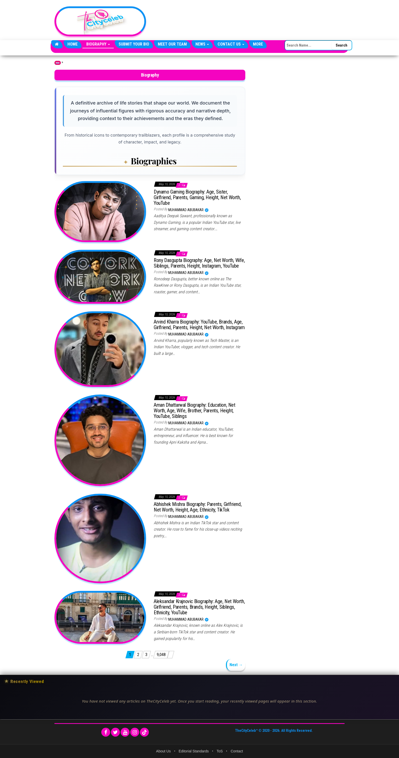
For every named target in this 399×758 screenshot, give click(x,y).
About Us (163, 751)
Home (72, 44)
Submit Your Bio (134, 44)
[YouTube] (125, 732)
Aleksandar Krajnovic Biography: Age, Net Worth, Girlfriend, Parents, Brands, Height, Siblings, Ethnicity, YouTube (199, 607)
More (258, 44)
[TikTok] (144, 732)
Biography (98, 44)
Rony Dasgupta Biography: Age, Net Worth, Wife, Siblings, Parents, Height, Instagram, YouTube (199, 263)
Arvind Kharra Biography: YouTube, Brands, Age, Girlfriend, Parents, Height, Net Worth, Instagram (199, 324)
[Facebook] (105, 732)
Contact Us (231, 44)
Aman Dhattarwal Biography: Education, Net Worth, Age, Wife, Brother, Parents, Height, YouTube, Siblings (194, 410)
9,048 (161, 654)
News (202, 44)
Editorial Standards (194, 751)
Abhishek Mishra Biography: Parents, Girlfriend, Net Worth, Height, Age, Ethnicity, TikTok (197, 507)
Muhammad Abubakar (186, 210)
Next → (236, 664)
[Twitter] (115, 732)
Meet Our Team (172, 44)
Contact (237, 751)
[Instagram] (134, 732)
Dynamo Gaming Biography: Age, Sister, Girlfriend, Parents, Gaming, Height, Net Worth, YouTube (197, 197)
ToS (220, 751)
